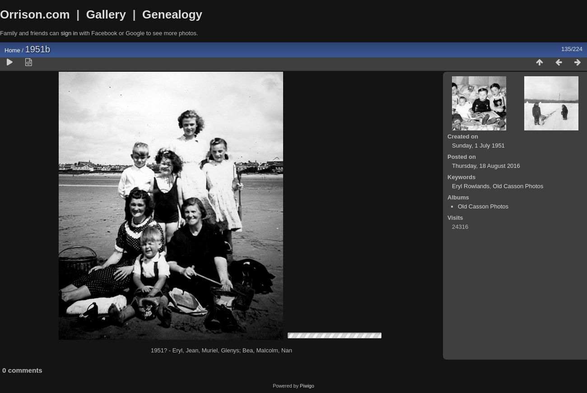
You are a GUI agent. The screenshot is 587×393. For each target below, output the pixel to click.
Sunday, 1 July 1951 (478, 145)
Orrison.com (35, 14)
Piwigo (307, 385)
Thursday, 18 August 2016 (486, 165)
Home (12, 50)
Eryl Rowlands (470, 186)
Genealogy (172, 14)
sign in (69, 33)
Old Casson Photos (518, 186)
